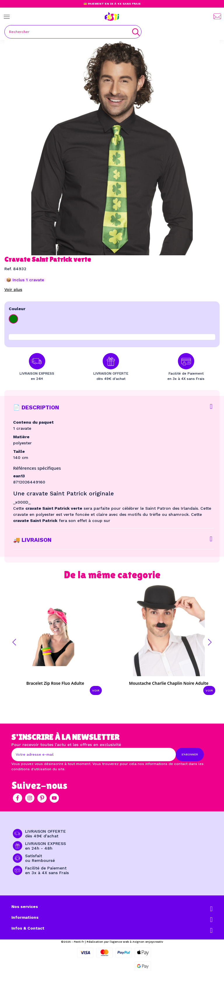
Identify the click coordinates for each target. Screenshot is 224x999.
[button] (14, 642)
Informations (24, 917)
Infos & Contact (27, 928)
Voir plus (13, 289)
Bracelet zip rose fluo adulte (55, 683)
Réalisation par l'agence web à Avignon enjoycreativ (125, 941)
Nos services (24, 906)
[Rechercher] (72, 32)
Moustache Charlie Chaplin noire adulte (169, 683)
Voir (95, 690)
